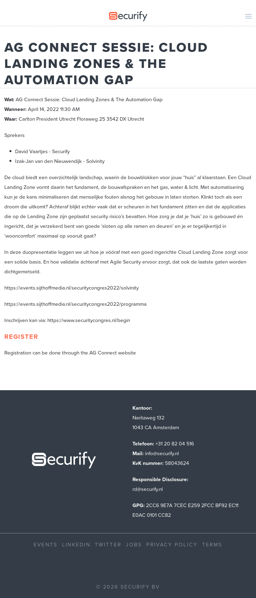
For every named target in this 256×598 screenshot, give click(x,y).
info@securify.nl (162, 453)
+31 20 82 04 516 (174, 444)
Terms (212, 544)
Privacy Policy (171, 544)
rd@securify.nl (147, 489)
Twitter (108, 544)
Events (46, 544)
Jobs (134, 544)
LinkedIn (76, 544)
